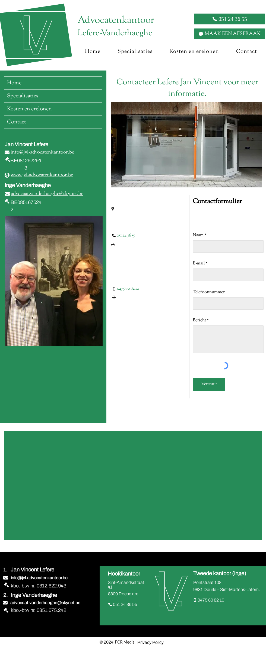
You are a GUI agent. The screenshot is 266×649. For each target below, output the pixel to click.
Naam (198, 235)
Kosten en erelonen (29, 109)
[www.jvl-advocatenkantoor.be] (39, 175)
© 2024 (106, 642)
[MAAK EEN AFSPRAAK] (229, 33)
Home (14, 83)
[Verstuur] (209, 384)
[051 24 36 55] (229, 19)
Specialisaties (22, 96)
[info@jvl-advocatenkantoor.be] (40, 152)
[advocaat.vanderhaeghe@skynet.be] (44, 194)
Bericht (199, 320)
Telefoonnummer (209, 292)
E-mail (199, 263)
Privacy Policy (150, 642)
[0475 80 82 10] (125, 288)
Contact (16, 122)
